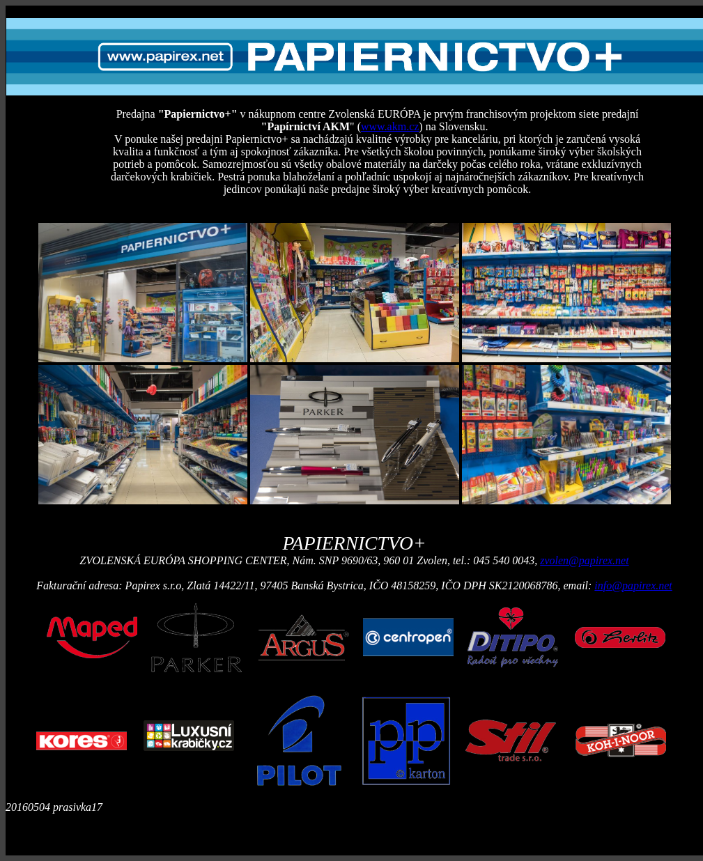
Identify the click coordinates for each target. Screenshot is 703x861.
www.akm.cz (390, 126)
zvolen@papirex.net (584, 560)
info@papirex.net (633, 585)
